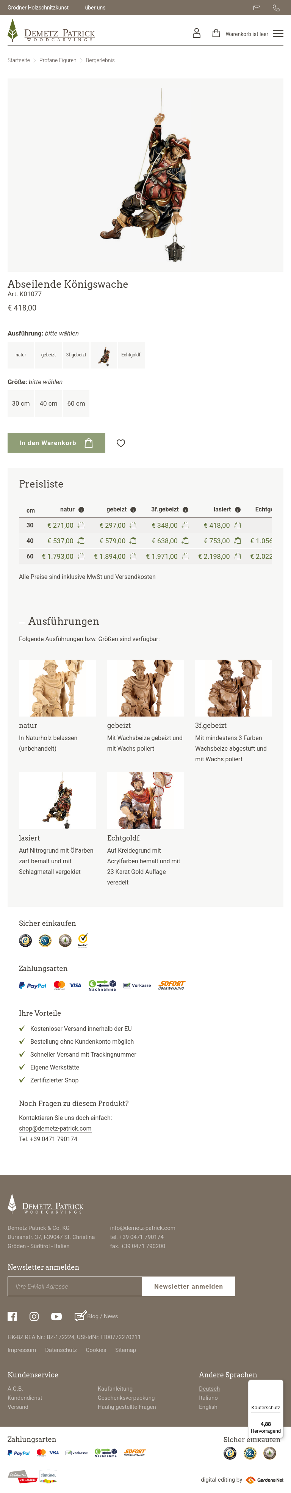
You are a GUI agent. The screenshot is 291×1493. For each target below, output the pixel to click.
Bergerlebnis (100, 60)
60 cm (76, 403)
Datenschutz (61, 1350)
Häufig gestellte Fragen (127, 1407)
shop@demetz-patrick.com (55, 1128)
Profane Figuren (58, 60)
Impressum (22, 1350)
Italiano (208, 1397)
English (208, 1407)
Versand (18, 1407)
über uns (95, 8)
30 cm (21, 403)
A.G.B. (15, 1388)
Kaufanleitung (115, 1388)
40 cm (48, 403)
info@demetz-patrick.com (142, 1228)
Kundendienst (25, 1397)
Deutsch (209, 1388)
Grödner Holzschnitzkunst (38, 8)
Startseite (19, 60)
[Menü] (278, 1384)
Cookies (96, 1350)
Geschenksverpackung (126, 1397)
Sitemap (125, 1350)
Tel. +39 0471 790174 (48, 1139)
